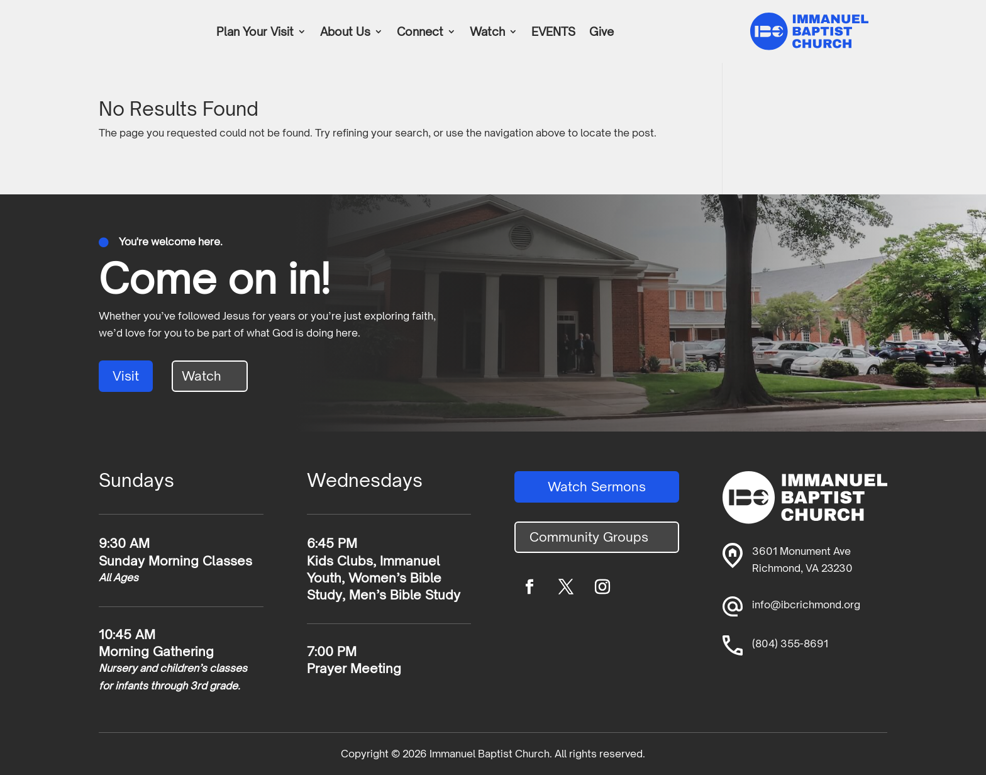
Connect (420, 32)
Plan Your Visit (255, 32)
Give (601, 32)
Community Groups (588, 537)
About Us (345, 32)
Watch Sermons (597, 486)
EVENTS (553, 32)
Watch (487, 32)
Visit (126, 376)
